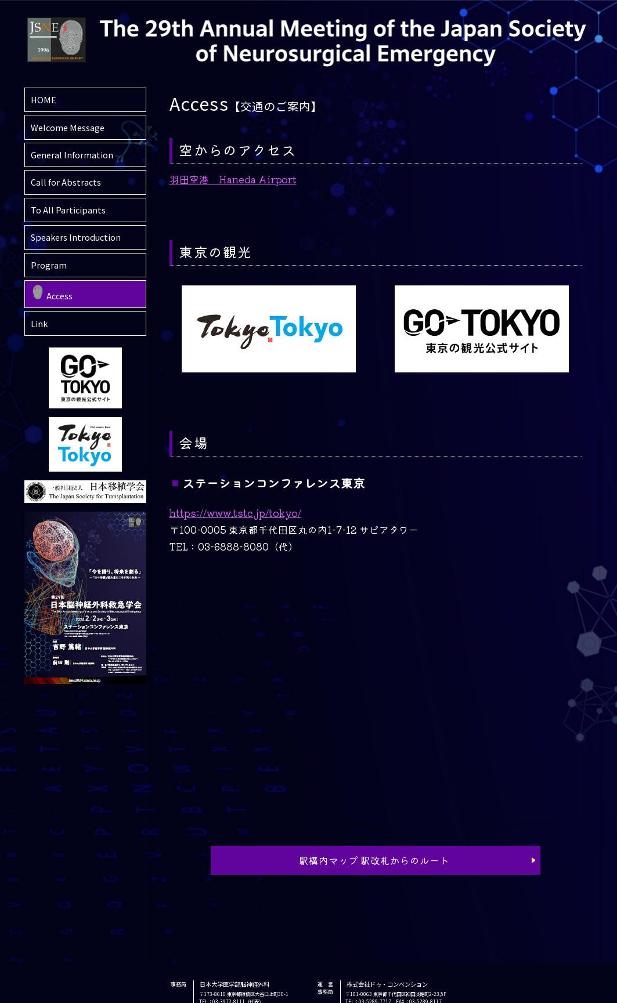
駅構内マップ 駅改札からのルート (374, 860)
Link (39, 323)
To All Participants (68, 210)
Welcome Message (67, 127)
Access (59, 295)
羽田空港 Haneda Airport (233, 179)
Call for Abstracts (66, 182)
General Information (72, 155)
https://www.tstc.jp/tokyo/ (235, 513)
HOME (43, 99)
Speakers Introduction (76, 237)
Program (49, 265)
